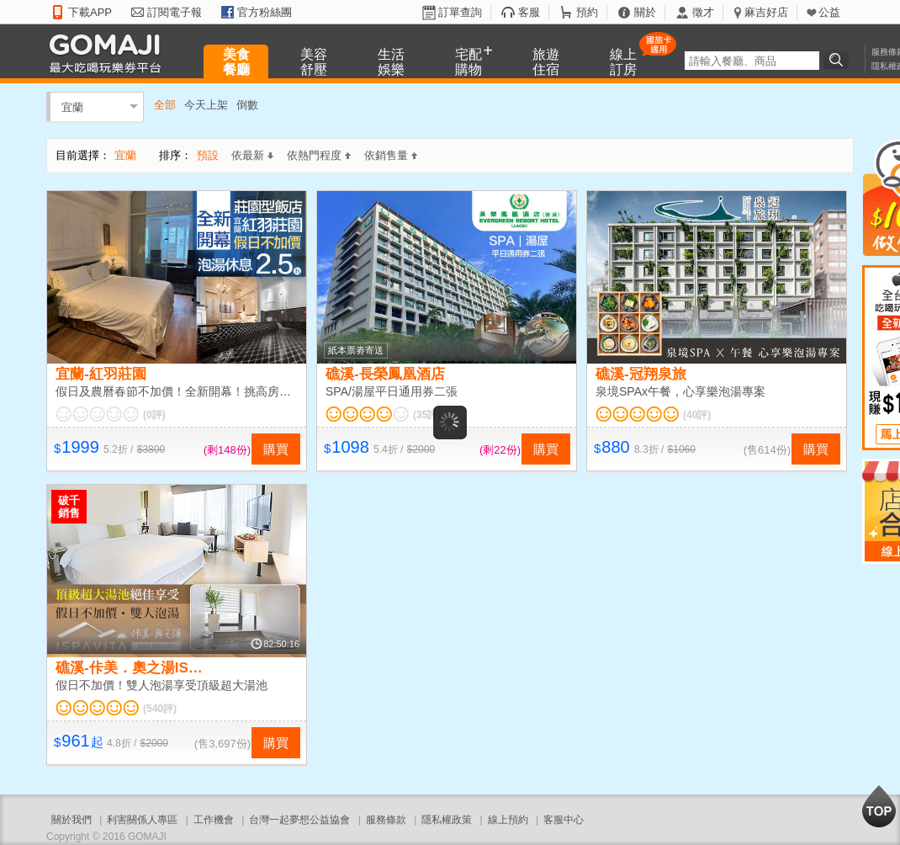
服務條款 (386, 820)
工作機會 (213, 820)
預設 (208, 155)
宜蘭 (72, 106)
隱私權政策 (446, 820)
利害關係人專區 (142, 820)
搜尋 (838, 59)
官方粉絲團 (264, 12)
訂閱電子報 (174, 12)
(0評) (154, 415)
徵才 (703, 12)
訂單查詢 (460, 12)
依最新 (252, 155)
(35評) (427, 415)
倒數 (247, 104)
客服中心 (563, 820)
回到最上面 (879, 806)
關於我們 (71, 820)
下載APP (90, 12)
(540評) (160, 709)
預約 (587, 12)
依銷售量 (390, 155)
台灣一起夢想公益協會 (299, 820)
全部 (165, 104)
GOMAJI (109, 52)
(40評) (697, 415)
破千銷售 (69, 506)
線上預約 (508, 820)
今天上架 (206, 104)
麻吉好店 (766, 12)
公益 (829, 12)
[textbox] (752, 60)
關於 (645, 12)
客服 (529, 12)
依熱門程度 (319, 155)
